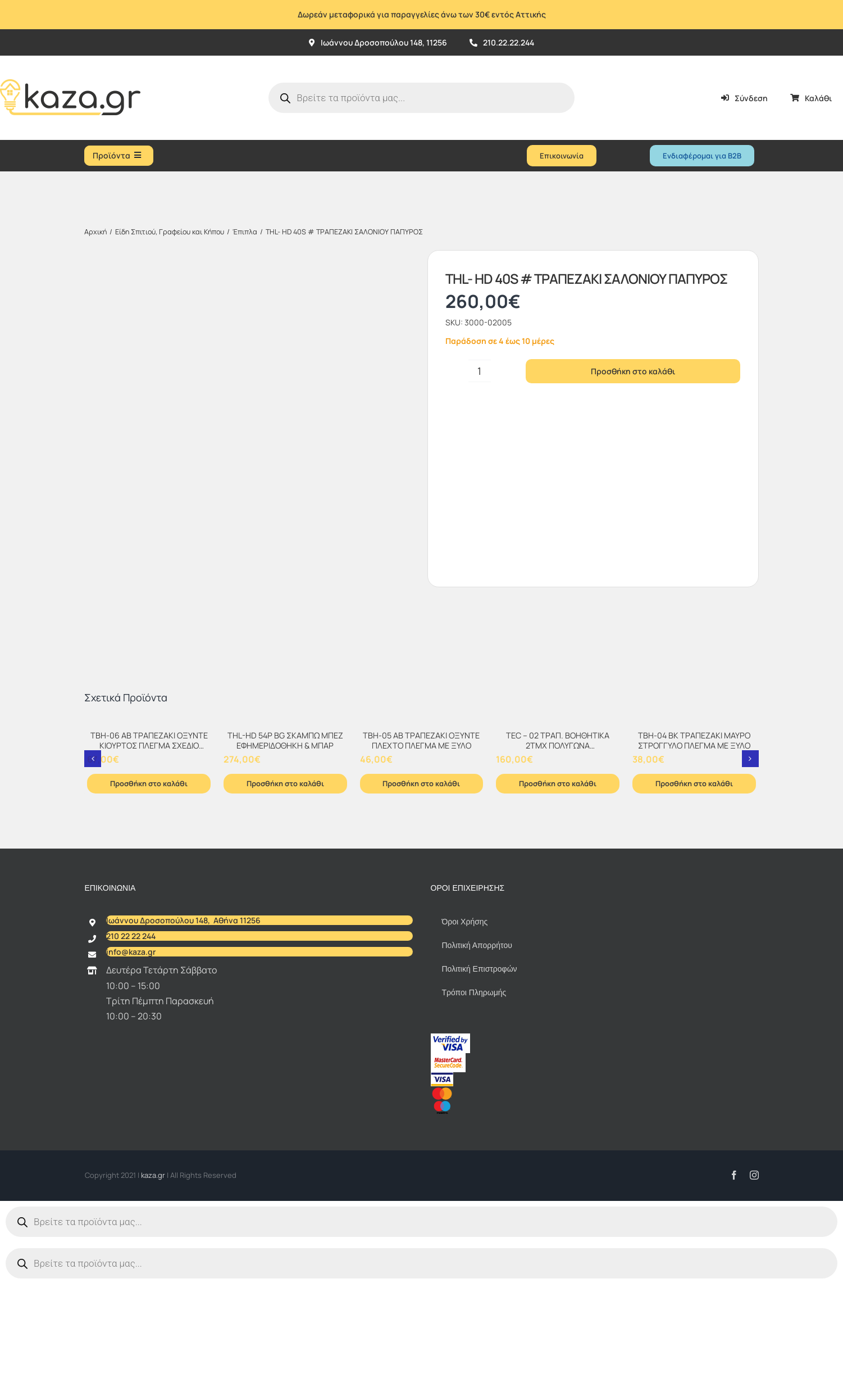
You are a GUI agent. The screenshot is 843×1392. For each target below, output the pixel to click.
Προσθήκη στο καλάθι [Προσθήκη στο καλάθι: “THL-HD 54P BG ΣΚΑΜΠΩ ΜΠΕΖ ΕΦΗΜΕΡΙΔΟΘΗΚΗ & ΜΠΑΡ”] (285, 896)
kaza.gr (154, 1287)
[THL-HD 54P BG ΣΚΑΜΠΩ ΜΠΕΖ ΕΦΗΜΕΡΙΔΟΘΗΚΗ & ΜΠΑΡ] (285, 837)
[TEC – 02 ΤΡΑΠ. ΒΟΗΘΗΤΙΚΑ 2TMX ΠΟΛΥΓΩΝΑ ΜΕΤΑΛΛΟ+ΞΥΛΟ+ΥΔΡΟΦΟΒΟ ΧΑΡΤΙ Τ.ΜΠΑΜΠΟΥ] (557, 837)
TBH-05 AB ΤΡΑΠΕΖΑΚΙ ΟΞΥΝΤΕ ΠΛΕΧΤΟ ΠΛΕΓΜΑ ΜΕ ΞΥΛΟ (421, 853)
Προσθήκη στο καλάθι (633, 371)
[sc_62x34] (448, 1170)
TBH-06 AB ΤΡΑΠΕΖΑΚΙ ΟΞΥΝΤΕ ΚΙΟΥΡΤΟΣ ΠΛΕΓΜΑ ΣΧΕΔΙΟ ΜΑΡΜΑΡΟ (149, 858)
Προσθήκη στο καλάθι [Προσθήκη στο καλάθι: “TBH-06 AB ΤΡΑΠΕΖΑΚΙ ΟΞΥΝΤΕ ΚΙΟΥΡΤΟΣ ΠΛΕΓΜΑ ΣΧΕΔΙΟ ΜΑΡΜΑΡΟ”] (149, 896)
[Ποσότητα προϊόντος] (479, 371)
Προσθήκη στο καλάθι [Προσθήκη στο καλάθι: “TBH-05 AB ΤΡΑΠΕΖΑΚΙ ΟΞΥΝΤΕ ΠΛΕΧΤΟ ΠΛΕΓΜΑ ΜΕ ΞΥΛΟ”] (421, 896)
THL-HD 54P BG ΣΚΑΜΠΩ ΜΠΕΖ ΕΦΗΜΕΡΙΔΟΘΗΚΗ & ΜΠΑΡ (285, 853)
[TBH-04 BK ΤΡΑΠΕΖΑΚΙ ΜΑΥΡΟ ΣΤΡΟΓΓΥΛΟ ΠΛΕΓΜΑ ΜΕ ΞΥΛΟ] (694, 837)
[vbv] (450, 1150)
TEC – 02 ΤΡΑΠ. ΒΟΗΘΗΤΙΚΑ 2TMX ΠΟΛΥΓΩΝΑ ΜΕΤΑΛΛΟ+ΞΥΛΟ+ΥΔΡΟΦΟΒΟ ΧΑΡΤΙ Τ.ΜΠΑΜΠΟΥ (557, 863)
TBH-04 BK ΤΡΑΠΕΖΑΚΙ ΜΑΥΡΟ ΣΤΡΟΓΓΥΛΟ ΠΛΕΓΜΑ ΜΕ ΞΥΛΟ (694, 853)
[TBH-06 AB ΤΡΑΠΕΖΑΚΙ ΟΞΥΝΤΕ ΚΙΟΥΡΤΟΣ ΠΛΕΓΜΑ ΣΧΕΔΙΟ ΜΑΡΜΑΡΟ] (148, 837)
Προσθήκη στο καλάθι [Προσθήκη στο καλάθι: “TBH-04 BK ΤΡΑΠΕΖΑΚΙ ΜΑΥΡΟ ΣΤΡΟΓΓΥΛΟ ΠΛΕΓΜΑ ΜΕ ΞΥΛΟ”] (694, 896)
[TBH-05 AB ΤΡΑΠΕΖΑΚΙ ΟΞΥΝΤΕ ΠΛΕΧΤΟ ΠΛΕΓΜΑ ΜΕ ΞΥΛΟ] (421, 837)
